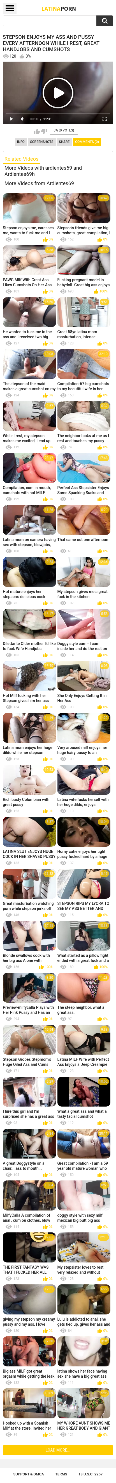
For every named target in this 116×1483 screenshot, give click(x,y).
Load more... (58, 1450)
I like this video (37, 131)
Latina (58, 8)
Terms (61, 1474)
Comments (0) (87, 142)
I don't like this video (44, 131)
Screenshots (42, 142)
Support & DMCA (28, 1474)
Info (21, 142)
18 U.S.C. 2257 (90, 1474)
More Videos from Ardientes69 (39, 183)
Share (64, 142)
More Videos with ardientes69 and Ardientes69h (43, 171)
